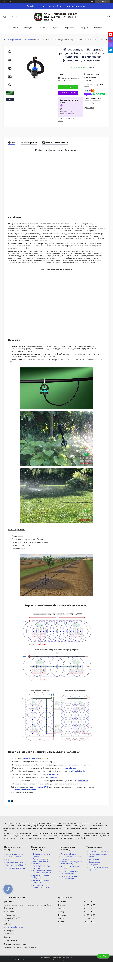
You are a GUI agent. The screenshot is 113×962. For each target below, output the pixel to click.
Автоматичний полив (14, 854)
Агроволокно (94, 859)
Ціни (55, 28)
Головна (14, 28)
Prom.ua (69, 958)
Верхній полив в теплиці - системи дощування (43, 872)
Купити (68, 87)
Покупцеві (69, 28)
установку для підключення (23, 789)
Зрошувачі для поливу (15, 862)
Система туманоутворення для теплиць (42, 866)
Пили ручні (93, 865)
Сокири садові (95, 862)
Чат (103, 956)
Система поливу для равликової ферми (41, 860)
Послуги (28, 28)
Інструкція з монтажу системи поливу (69, 872)
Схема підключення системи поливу (69, 877)
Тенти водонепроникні (98, 852)
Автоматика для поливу (15, 868)
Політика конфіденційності (88, 960)
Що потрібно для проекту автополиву (41, 886)
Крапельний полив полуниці (41, 877)
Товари (42, 28)
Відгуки (84, 28)
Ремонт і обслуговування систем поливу (71, 863)
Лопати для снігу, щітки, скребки (98, 869)
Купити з (68, 93)
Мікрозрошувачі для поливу (21, 40)
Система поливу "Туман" (16, 865)
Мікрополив (10, 860)
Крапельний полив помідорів (41, 881)
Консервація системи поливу (70, 868)
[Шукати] (4, 17)
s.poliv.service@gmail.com (14, 927)
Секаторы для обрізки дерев (98, 855)
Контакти (98, 28)
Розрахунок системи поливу (41, 855)
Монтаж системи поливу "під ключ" (71, 858)
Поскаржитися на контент (68, 960)
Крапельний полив (13, 857)
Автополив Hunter (68, 854)
